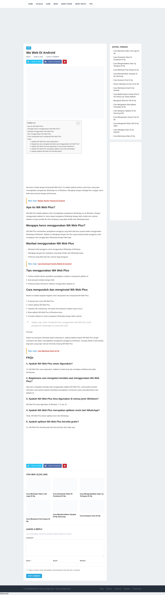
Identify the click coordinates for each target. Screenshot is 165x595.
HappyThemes (66, 589)
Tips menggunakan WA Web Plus (39, 134)
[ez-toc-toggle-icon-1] (77, 123)
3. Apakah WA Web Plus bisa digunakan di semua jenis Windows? (52, 146)
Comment (30, 538)
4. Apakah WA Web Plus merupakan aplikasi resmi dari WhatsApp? (52, 149)
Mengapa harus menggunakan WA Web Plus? (43, 129)
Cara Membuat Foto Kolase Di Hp (126, 70)
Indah (28, 57)
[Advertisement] (82, 24)
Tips (90, 4)
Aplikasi (39, 4)
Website (82, 561)
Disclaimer (127, 589)
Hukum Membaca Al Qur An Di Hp (126, 84)
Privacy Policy (137, 589)
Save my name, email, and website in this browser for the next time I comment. (54, 570)
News (56, 4)
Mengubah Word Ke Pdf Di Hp (124, 100)
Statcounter (4, 593)
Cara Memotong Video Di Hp (124, 136)
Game (48, 4)
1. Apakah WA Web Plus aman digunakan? (44, 141)
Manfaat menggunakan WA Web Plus (40, 131)
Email (55, 561)
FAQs (29, 139)
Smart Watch (80, 4)
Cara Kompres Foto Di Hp (90, 516)
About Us (109, 589)
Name (28, 561)
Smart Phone (66, 4)
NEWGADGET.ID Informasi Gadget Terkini (41, 589)
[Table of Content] (78, 123)
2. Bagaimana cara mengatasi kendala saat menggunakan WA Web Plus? (55, 144)
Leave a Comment (52, 57)
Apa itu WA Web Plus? (35, 126)
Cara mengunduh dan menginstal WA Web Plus (44, 136)
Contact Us (117, 589)
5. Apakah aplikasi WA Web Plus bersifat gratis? (46, 151)
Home (30, 4)
